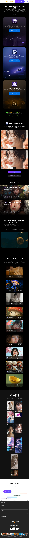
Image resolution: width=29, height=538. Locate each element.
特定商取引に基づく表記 (7, 535)
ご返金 (26, 535)
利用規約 (3, 535)
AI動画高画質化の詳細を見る (14, 175)
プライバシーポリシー (14, 535)
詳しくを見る (7, 491)
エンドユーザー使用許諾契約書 (21, 535)
